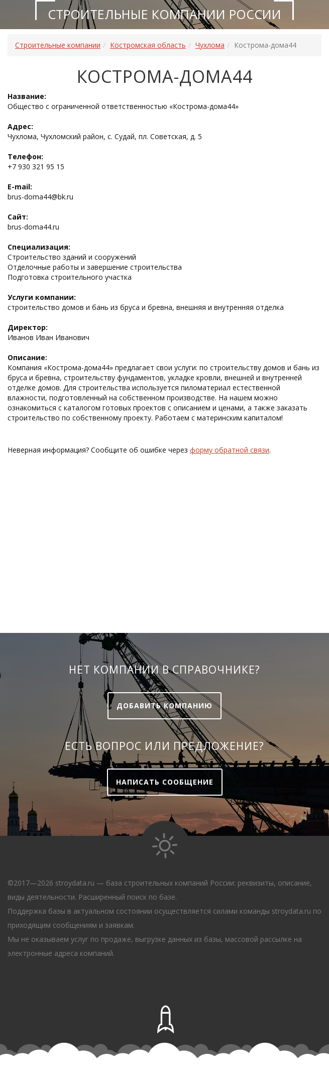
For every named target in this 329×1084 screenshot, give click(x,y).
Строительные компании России (164, 14)
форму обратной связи (229, 450)
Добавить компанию (164, 705)
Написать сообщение (164, 782)
